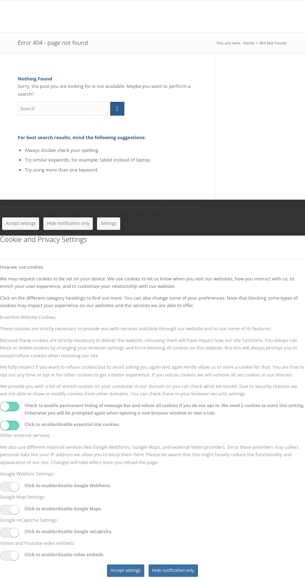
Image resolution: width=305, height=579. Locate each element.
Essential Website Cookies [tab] (27, 317)
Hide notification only (68, 223)
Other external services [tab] (25, 435)
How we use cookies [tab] (21, 267)
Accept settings (21, 223)
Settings (109, 223)
